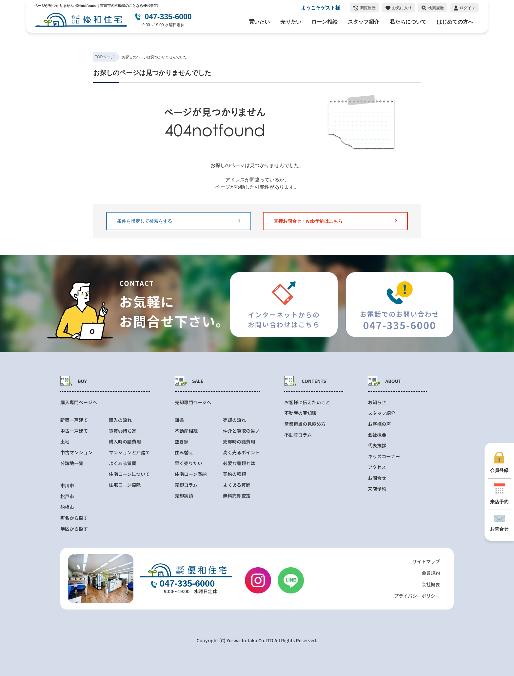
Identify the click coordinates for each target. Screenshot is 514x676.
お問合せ (377, 478)
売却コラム (186, 485)
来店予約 (377, 489)
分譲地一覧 (71, 463)
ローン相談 (324, 22)
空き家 (181, 442)
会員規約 (431, 573)
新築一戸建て (74, 420)
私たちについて (408, 22)
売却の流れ (234, 420)
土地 (64, 442)
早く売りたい (188, 463)
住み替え (184, 452)
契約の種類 (234, 474)
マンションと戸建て (129, 452)
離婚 (179, 420)
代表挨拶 (377, 445)
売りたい (290, 22)
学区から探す (74, 529)
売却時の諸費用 (239, 442)
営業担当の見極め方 (305, 424)
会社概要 (377, 435)
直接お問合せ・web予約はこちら (335, 221)
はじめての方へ (455, 22)
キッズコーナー (384, 456)
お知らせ (377, 402)
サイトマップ (426, 561)
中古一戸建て (74, 431)
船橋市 (67, 507)
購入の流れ (120, 420)
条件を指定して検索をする (178, 221)
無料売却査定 (236, 496)
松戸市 (67, 496)
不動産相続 (186, 431)
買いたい (259, 22)
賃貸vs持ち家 (122, 431)
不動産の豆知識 (300, 413)
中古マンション (76, 452)
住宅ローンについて (129, 474)
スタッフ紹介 (363, 22)
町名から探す (74, 518)
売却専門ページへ (193, 402)
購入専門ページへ (78, 402)
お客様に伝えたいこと (307, 402)
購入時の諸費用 (125, 442)
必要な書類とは (239, 463)
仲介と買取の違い (241, 431)
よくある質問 (122, 463)
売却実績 (184, 496)
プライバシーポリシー (417, 595)
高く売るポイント (241, 452)
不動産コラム (298, 435)
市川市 (67, 485)
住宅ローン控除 (125, 485)
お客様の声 (379, 424)
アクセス (377, 467)
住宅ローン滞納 (191, 474)
